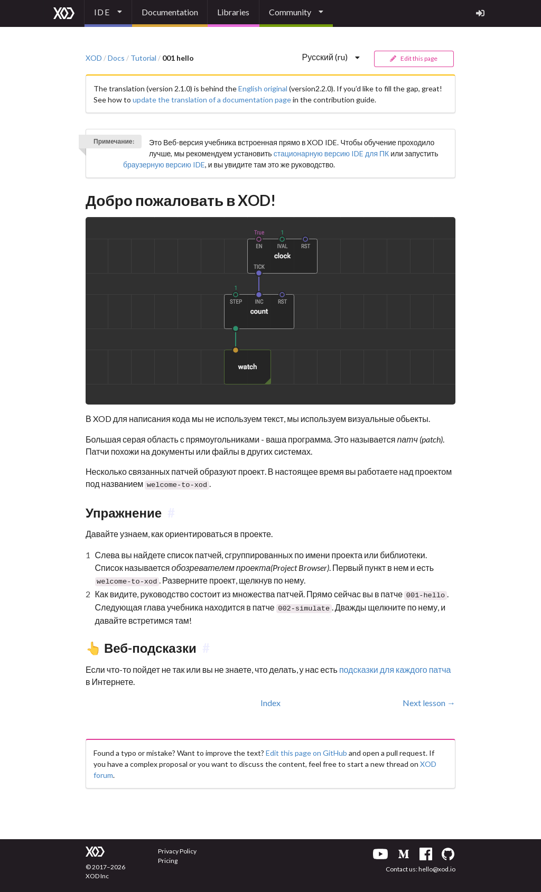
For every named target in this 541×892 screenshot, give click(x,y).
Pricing (168, 857)
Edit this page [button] (413, 58)
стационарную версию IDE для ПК (331, 153)
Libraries (233, 12)
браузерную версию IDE (164, 164)
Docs (116, 58)
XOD (94, 58)
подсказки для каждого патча (395, 666)
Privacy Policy (177, 847)
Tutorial (143, 58)
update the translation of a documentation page (212, 99)
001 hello (178, 58)
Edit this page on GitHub (306, 749)
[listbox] (108, 13)
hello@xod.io (436, 865)
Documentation (170, 12)
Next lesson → (429, 699)
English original (262, 88)
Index (270, 699)
